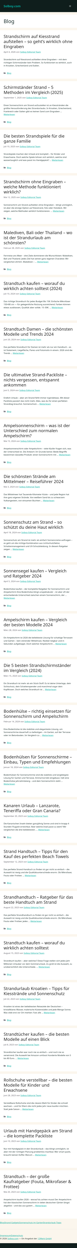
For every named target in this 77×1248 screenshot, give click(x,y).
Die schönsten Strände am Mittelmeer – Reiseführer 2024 (34, 479)
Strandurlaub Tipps (52, 1222)
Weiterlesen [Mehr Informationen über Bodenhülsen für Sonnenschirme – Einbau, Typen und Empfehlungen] (9, 784)
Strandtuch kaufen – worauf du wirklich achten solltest (34, 945)
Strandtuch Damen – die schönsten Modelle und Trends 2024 (38, 331)
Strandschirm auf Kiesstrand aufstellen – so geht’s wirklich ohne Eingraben (38, 41)
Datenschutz (17, 1235)
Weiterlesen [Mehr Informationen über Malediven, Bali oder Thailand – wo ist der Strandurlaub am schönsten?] (42, 261)
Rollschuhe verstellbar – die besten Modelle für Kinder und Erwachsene (38, 1085)
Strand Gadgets (11, 1222)
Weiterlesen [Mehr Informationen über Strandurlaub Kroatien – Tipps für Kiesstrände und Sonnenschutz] (49, 1012)
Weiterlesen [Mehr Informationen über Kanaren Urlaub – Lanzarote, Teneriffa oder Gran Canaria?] (44, 829)
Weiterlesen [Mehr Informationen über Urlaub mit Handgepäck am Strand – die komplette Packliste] (40, 1154)
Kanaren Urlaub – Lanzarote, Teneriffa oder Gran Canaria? (32, 808)
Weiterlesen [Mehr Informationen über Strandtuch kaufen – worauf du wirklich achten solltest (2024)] (57, 307)
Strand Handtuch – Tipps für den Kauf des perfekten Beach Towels (36, 853)
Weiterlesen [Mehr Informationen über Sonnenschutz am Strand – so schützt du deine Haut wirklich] (18, 549)
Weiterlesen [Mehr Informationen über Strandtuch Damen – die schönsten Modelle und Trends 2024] (18, 353)
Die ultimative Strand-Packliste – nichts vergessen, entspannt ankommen (35, 380)
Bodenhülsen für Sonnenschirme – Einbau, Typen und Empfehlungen (38, 759)
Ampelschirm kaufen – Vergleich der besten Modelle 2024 (35, 622)
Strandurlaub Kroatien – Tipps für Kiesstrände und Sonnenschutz (36, 991)
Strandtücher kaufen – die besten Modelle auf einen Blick (36, 1036)
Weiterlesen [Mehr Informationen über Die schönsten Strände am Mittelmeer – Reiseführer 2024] (48, 500)
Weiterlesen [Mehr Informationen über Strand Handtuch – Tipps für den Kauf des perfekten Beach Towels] (30, 875)
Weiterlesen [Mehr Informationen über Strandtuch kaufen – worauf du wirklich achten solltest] (44, 966)
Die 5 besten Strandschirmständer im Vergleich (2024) (37, 667)
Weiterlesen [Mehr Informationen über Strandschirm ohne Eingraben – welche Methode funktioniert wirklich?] (58, 211)
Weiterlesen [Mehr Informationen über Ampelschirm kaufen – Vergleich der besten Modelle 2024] (61, 643)
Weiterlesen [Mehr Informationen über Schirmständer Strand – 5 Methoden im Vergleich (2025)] (9, 114)
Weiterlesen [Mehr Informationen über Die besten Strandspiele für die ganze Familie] (57, 160)
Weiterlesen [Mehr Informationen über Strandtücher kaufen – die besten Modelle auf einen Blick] (23, 1058)
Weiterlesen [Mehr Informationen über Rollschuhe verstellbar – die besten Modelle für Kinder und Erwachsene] (28, 1109)
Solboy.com (12, 6)
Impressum (5, 1235)
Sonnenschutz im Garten (31, 1222)
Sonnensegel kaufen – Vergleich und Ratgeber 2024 (35, 573)
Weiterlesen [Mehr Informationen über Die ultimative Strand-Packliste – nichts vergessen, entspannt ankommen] (45, 404)
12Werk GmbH (45, 1238)
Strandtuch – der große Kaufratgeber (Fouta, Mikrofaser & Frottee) (37, 1181)
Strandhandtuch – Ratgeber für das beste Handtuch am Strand (38, 899)
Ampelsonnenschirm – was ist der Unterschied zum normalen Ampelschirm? (37, 430)
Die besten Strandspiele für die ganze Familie (34, 138)
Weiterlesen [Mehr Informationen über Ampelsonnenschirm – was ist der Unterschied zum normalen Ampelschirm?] (64, 454)
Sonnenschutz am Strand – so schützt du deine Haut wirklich (33, 524)
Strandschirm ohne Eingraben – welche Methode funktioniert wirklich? (35, 187)
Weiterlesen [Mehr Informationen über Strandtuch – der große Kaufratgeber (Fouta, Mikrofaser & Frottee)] (41, 1205)
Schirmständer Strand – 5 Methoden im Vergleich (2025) (33, 89)
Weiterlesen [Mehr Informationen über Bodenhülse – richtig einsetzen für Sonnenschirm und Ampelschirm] (47, 735)
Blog (9, 73)
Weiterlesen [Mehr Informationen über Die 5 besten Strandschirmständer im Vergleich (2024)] (50, 689)
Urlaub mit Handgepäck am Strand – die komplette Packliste (38, 1133)
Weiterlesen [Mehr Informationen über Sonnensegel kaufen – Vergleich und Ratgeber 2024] (9, 598)
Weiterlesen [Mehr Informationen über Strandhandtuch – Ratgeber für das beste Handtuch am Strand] (36, 921)
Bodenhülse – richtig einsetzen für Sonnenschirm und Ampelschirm (37, 713)
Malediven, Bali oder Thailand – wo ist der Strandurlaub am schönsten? (38, 238)
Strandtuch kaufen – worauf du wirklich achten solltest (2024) (34, 285)
